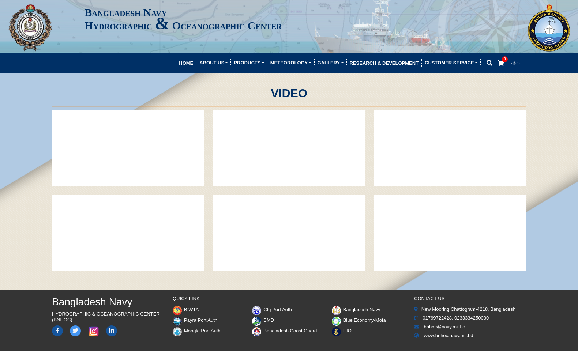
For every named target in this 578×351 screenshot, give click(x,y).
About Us (211, 62)
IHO (342, 330)
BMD (263, 320)
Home (186, 63)
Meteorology (289, 62)
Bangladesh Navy (356, 309)
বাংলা (517, 63)
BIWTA (186, 309)
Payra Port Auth (195, 320)
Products (247, 62)
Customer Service (449, 62)
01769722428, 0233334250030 (451, 318)
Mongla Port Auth (197, 330)
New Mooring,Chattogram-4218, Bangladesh (464, 309)
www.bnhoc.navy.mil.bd (443, 335)
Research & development (384, 63)
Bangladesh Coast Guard (284, 330)
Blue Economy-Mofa (359, 320)
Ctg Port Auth (272, 309)
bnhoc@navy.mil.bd (439, 326)
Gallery (329, 62)
